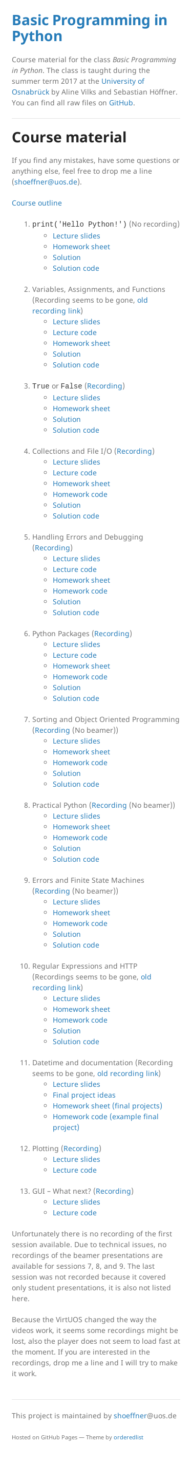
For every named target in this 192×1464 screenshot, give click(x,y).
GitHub (121, 102)
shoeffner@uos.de (45, 182)
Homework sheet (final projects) (107, 1105)
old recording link (127, 1073)
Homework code (80, 494)
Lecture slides (76, 235)
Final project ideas (84, 1095)
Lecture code (75, 332)
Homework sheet (81, 246)
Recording (104, 386)
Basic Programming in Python (89, 27)
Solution (67, 257)
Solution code (76, 268)
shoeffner (130, 1415)
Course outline (37, 203)
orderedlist (128, 1437)
